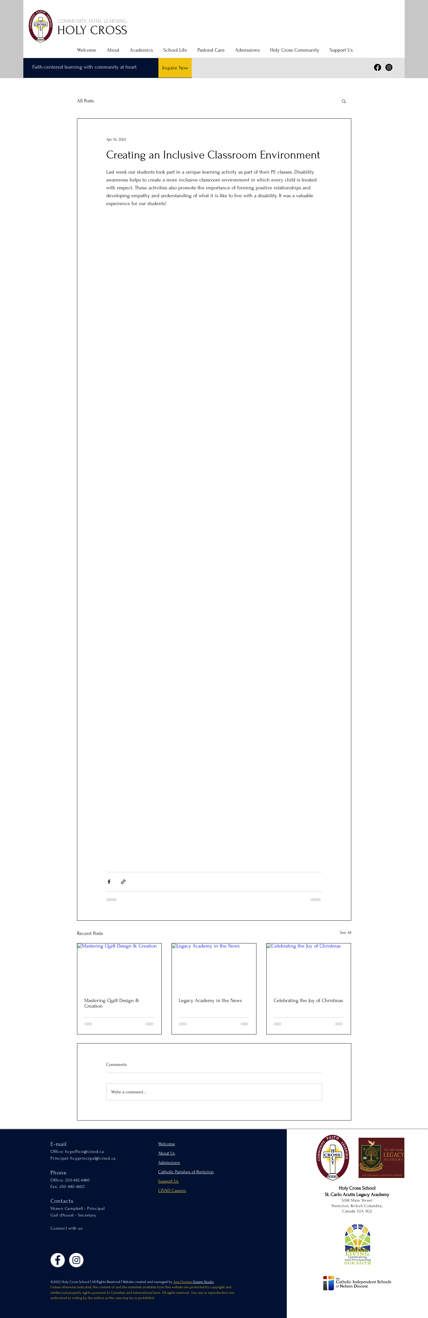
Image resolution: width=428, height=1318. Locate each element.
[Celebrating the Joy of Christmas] (309, 967)
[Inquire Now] (175, 68)
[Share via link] (123, 882)
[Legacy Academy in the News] (214, 967)
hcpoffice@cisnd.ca (84, 1151)
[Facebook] (377, 67)
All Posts (85, 101)
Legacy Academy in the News (210, 1000)
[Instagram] (388, 67)
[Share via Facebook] (109, 882)
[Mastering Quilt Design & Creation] (119, 967)
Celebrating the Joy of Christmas (308, 1000)
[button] (112, 50)
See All (345, 932)
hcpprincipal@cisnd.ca (93, 1158)
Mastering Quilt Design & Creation (111, 1003)
